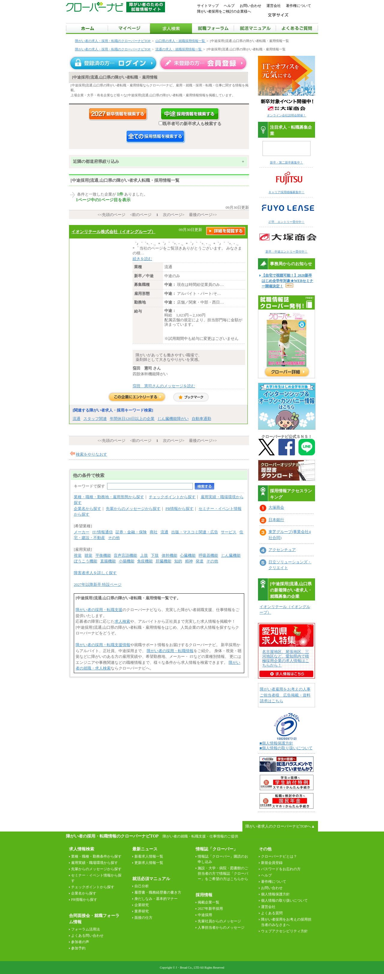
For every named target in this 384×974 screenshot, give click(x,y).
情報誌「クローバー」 (217, 849)
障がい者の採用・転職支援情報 (103, 645)
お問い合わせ (250, 6)
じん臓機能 (231, 555)
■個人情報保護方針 (276, 743)
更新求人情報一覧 (148, 863)
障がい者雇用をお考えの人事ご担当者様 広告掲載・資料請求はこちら (285, 695)
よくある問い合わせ (87, 936)
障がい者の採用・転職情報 (170, 651)
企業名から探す (87, 508)
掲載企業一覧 (208, 902)
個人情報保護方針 (275, 894)
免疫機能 (145, 561)
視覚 (78, 555)
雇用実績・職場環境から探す (94, 863)
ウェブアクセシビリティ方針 (284, 931)
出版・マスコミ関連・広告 (194, 532)
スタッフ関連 (95, 418)
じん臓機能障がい (173, 418)
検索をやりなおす (91, 454)
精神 (189, 561)
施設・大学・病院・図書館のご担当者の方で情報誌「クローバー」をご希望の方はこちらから (223, 873)
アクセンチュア (282, 549)
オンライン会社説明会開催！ (286, 115)
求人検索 (122, 621)
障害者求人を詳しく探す (95, 573)
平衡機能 (103, 555)
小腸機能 (126, 561)
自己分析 (141, 886)
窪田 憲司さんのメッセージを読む (164, 386)
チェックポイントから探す (172, 497)
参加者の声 (80, 942)
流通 (76, 418)
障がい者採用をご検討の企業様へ (224, 11)
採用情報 (204, 895)
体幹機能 (169, 555)
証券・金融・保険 (131, 532)
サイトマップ (208, 6)
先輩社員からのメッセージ (219, 921)
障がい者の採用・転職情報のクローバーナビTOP (112, 836)
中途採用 (205, 915)
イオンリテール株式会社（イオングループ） (113, 231)
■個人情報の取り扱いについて (286, 748)
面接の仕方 (143, 918)
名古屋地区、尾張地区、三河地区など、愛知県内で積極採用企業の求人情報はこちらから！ (285, 658)
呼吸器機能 (208, 555)
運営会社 (273, 6)
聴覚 (88, 555)
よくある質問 (272, 913)
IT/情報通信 (102, 532)
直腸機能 (108, 561)
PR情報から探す (180, 508)
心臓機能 (188, 555)
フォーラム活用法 (85, 929)
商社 (154, 532)
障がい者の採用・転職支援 (99, 609)
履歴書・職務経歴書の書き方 (157, 892)
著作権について (298, 6)
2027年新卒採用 (210, 909)
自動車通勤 (201, 418)
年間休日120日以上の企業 (132, 418)
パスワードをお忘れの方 (281, 869)
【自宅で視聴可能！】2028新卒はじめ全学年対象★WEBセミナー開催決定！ (287, 280)
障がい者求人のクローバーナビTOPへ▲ (280, 826)
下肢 (155, 555)
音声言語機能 (125, 555)
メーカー (81, 532)
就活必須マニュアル (151, 879)
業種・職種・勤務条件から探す (96, 856)
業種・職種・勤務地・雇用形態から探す (109, 497)
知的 (178, 561)
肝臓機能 (163, 561)
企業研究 (141, 905)
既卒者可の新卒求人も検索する (190, 123)
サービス (228, 532)
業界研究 (141, 911)
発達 (199, 561)
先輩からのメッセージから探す (133, 508)
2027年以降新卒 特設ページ (98, 584)
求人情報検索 (81, 849)
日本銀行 (276, 519)
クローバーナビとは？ (279, 856)
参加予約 (78, 948)
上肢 (144, 555)
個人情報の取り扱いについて (284, 900)
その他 (114, 537)
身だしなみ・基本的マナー (156, 899)
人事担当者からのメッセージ (221, 927)
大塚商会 (276, 507)
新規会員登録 (272, 863)
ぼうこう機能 (85, 561)
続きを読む (142, 258)
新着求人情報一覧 (148, 856)
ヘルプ (229, 6)
